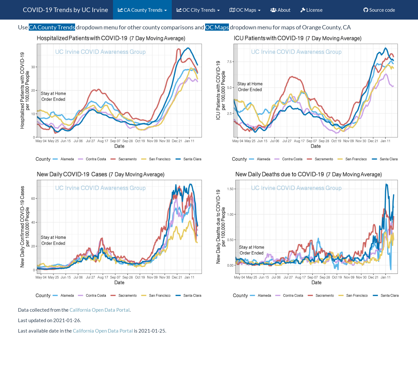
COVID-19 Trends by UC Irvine (65, 9)
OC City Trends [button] (198, 10)
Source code (379, 10)
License (311, 10)
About (280, 10)
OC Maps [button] (245, 10)
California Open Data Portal (100, 310)
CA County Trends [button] (142, 10)
